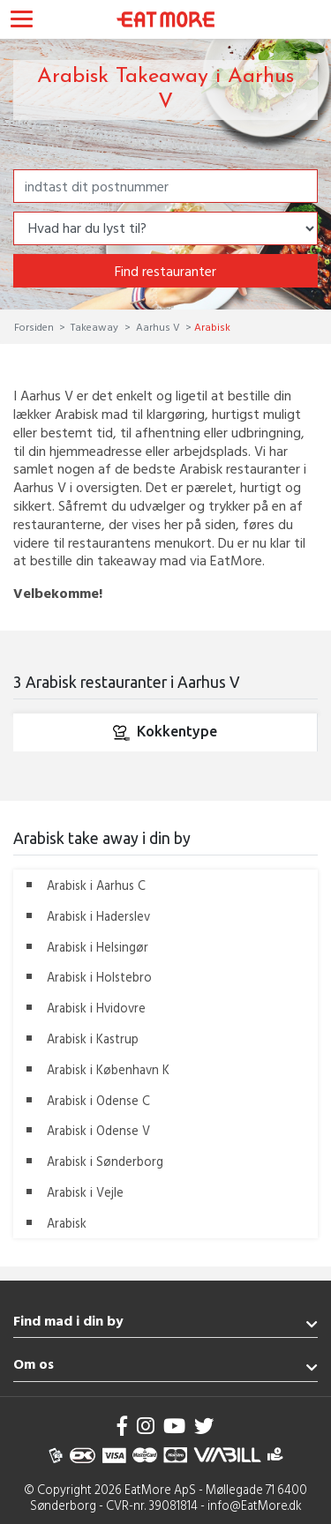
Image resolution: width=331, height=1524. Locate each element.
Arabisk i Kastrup (93, 1038)
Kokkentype (165, 733)
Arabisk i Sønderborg (105, 1161)
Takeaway (94, 326)
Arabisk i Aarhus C (96, 885)
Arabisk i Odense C (98, 1100)
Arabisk (67, 1223)
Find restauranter (165, 270)
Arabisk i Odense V (98, 1130)
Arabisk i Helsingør (97, 947)
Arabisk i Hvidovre (96, 1007)
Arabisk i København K (108, 1069)
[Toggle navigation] (21, 21)
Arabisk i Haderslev (98, 916)
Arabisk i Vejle (85, 1192)
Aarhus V (158, 326)
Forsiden (35, 326)
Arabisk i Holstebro (99, 976)
